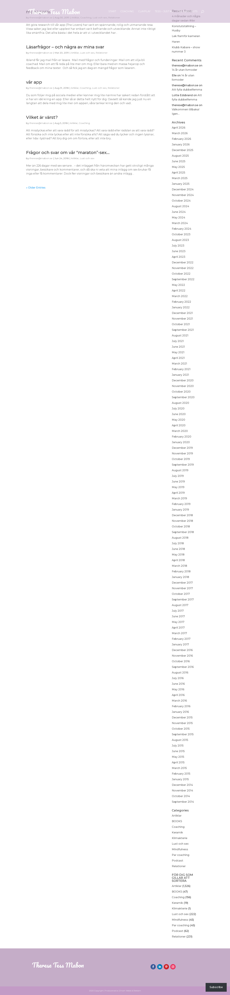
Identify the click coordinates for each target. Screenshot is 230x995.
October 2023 (181, 234)
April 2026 (178, 127)
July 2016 (178, 678)
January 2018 (180, 577)
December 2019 (182, 447)
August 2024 (180, 206)
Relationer (179, 866)
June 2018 (178, 549)
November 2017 (182, 588)
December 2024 (183, 189)
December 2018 (182, 515)
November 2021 (182, 318)
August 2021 (180, 335)
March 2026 (180, 133)
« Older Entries (36, 187)
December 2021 (182, 313)
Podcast (177, 860)
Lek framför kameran (186, 36)
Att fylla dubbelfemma (187, 89)
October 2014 (181, 796)
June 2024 (179, 211)
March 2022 (180, 296)
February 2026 (181, 138)
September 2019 (183, 464)
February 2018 (181, 571)
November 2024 (183, 195)
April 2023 (178, 256)
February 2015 (181, 773)
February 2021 (181, 369)
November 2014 (182, 790)
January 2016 (180, 711)
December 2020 (183, 380)
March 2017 (179, 633)
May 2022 (178, 285)
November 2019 (182, 453)
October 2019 (181, 459)
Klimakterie (179, 838)
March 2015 (179, 768)
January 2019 (180, 509)
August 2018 (180, 537)
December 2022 (182, 262)
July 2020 (178, 408)
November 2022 (183, 268)
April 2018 (178, 560)
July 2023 (178, 245)
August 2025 (180, 155)
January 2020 (181, 442)
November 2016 (182, 655)
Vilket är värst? (42, 117)
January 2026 (181, 144)
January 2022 (181, 307)
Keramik (177, 832)
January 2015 (180, 779)
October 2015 (181, 728)
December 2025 (182, 150)
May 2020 (178, 419)
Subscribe (216, 987)
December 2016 (182, 650)
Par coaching (180, 855)
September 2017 (183, 599)
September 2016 (183, 667)
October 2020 (181, 391)
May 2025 (178, 167)
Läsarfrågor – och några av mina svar (65, 47)
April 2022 (178, 290)
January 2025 (180, 183)
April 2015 (178, 762)
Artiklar (177, 815)
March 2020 (180, 431)
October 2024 (181, 200)
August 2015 (180, 740)
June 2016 (178, 683)
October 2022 (181, 273)
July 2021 (178, 341)
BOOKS (177, 821)
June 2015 (178, 751)
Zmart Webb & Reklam (130, 990)
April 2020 (178, 425)
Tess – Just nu (164, 11)
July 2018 (178, 543)
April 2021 (178, 358)
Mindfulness (180, 849)
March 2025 (179, 178)
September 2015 (183, 734)
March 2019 (179, 498)
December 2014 (182, 784)
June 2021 (178, 346)
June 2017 (178, 616)
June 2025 (178, 161)
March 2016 (179, 700)
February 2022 (181, 301)
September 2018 (183, 532)
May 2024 (178, 217)
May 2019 (178, 487)
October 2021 (181, 324)
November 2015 (182, 723)
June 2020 (179, 414)
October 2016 (181, 661)
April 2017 (178, 627)
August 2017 (180, 605)
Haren (176, 41)
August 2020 (180, 402)
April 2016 (178, 695)
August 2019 (180, 470)
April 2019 (178, 492)
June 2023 (178, 251)
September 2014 (183, 801)
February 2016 (181, 706)
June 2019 (178, 481)
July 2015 (178, 745)
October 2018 (181, 526)
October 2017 (181, 593)
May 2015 (178, 756)
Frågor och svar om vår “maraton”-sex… (67, 152)
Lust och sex (180, 843)
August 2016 (180, 672)
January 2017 (180, 644)
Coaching (127, 11)
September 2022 (183, 279)
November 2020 (183, 386)
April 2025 (178, 172)
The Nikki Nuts (188, 11)
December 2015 (182, 717)
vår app (34, 82)
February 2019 (181, 504)
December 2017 (182, 582)
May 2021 (178, 352)
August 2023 (180, 240)
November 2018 (182, 520)
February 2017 (181, 638)
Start (112, 11)
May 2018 (178, 554)
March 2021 (179, 363)
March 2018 (179, 565)
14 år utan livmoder (184, 69)
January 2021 (180, 374)
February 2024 (181, 228)
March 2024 (180, 223)
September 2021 (183, 329)
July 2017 (178, 610)
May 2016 (178, 689)
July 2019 (178, 476)
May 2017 (178, 622)
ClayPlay (144, 11)
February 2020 (181, 436)
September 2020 (183, 397)
